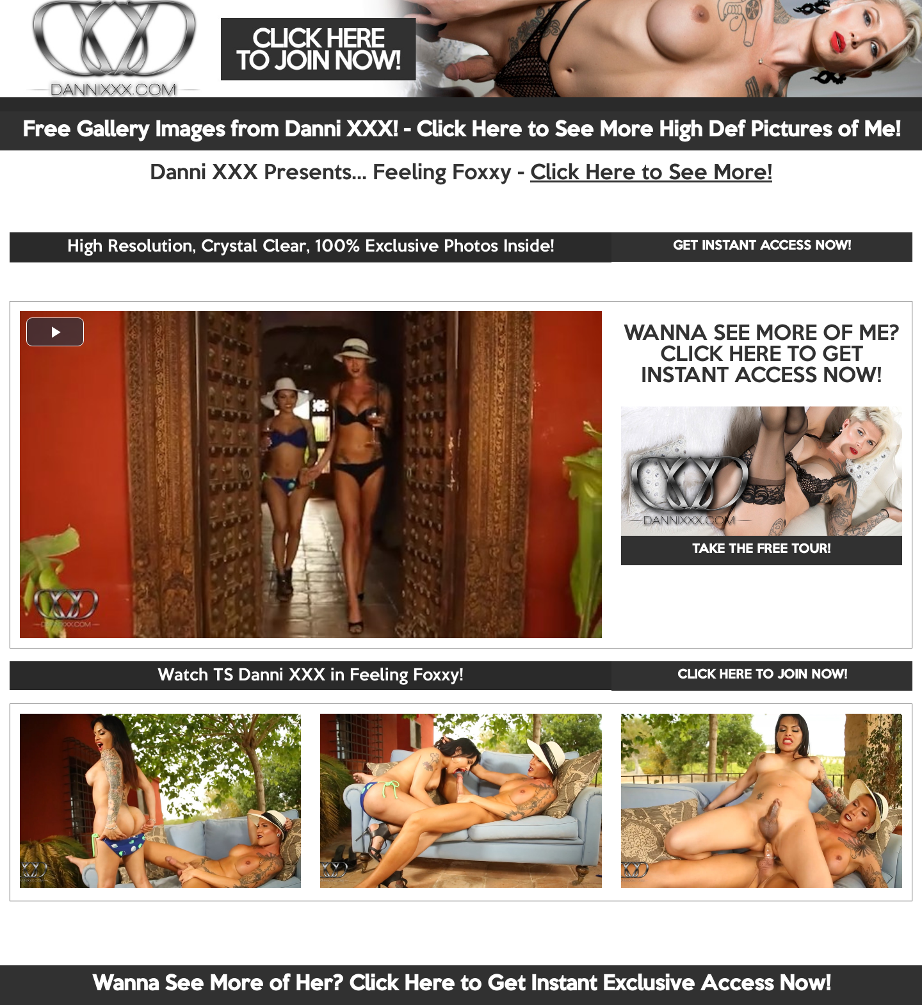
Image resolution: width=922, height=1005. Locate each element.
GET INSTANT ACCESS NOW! (762, 246)
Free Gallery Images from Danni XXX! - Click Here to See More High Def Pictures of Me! (461, 130)
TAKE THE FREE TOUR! (761, 550)
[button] (55, 332)
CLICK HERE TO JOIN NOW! (762, 675)
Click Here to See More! (651, 173)
